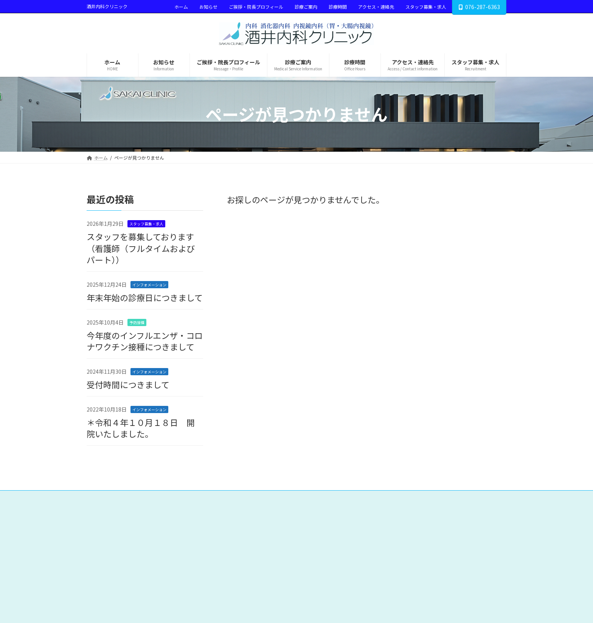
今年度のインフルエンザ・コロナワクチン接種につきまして (145, 341)
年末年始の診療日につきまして (145, 297)
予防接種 (136, 322)
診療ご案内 (306, 6)
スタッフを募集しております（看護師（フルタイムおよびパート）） (141, 248)
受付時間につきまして (128, 384)
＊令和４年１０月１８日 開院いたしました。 (141, 428)
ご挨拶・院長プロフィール (256, 6)
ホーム (181, 6)
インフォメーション (149, 284)
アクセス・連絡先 (376, 6)
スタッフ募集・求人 (425, 6)
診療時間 (338, 6)
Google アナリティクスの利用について (439, 497)
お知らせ (208, 6)
